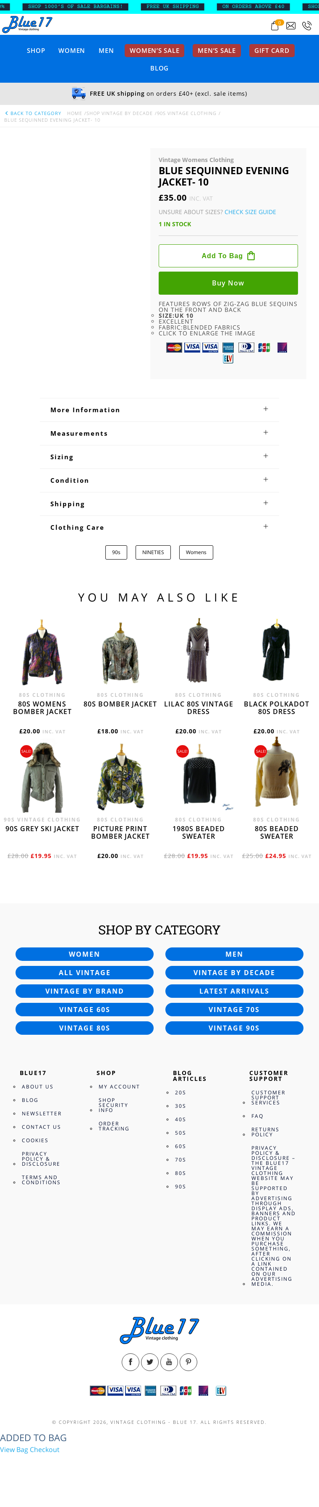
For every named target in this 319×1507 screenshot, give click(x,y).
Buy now (228, 283)
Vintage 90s (234, 1028)
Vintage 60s (84, 1009)
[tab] (159, 409)
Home (74, 113)
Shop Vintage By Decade (119, 113)
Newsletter (42, 1113)
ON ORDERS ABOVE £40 (273, 7)
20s (180, 1092)
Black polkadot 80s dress (276, 707)
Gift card (272, 50)
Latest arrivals (234, 991)
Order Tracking (114, 1126)
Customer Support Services (268, 1097)
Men (106, 50)
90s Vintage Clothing (187, 113)
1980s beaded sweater (199, 832)
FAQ (257, 1116)
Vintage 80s (84, 1028)
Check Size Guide (250, 212)
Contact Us (41, 1126)
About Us (38, 1086)
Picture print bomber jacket (120, 832)
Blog (159, 68)
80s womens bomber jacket (42, 707)
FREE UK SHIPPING (192, 7)
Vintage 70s (234, 1009)
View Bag (14, 1449)
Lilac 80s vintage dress (198, 707)
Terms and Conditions (41, 1180)
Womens (196, 552)
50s (180, 1132)
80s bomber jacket (120, 704)
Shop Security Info (113, 1105)
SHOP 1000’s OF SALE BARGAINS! (94, 7)
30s (180, 1105)
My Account (119, 1086)
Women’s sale (154, 50)
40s (180, 1119)
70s (180, 1159)
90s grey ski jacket (42, 828)
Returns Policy (265, 1132)
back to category (32, 113)
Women (71, 50)
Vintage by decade (234, 972)
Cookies (35, 1140)
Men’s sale (217, 50)
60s (180, 1146)
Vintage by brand (84, 991)
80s (180, 1173)
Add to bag (222, 255)
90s (116, 552)
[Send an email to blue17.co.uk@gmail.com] (291, 26)
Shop (36, 50)
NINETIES (153, 552)
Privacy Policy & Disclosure (41, 1158)
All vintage (85, 972)
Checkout (45, 1449)
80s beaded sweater (277, 832)
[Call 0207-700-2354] (307, 26)
